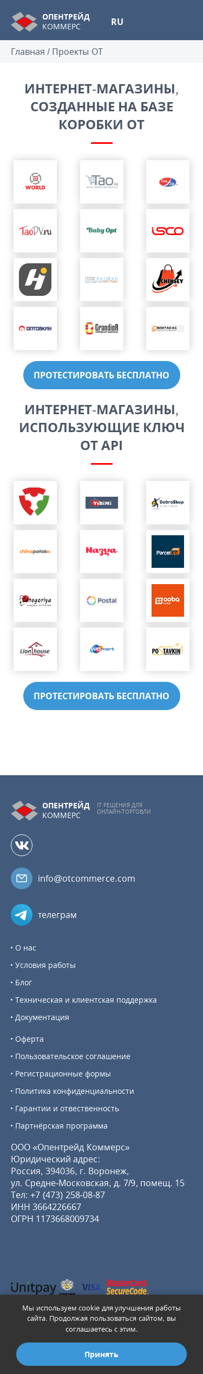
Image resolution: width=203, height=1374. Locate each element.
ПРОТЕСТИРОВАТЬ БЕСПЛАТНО (101, 375)
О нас (25, 947)
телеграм (57, 915)
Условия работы (45, 965)
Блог (23, 982)
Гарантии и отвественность (67, 1108)
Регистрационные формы (63, 1073)
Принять (101, 1354)
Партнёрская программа (61, 1125)
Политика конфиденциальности (74, 1091)
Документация (42, 1017)
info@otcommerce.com (86, 878)
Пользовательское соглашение (72, 1056)
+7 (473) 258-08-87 (68, 1195)
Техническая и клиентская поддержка (86, 1000)
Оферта (29, 1039)
